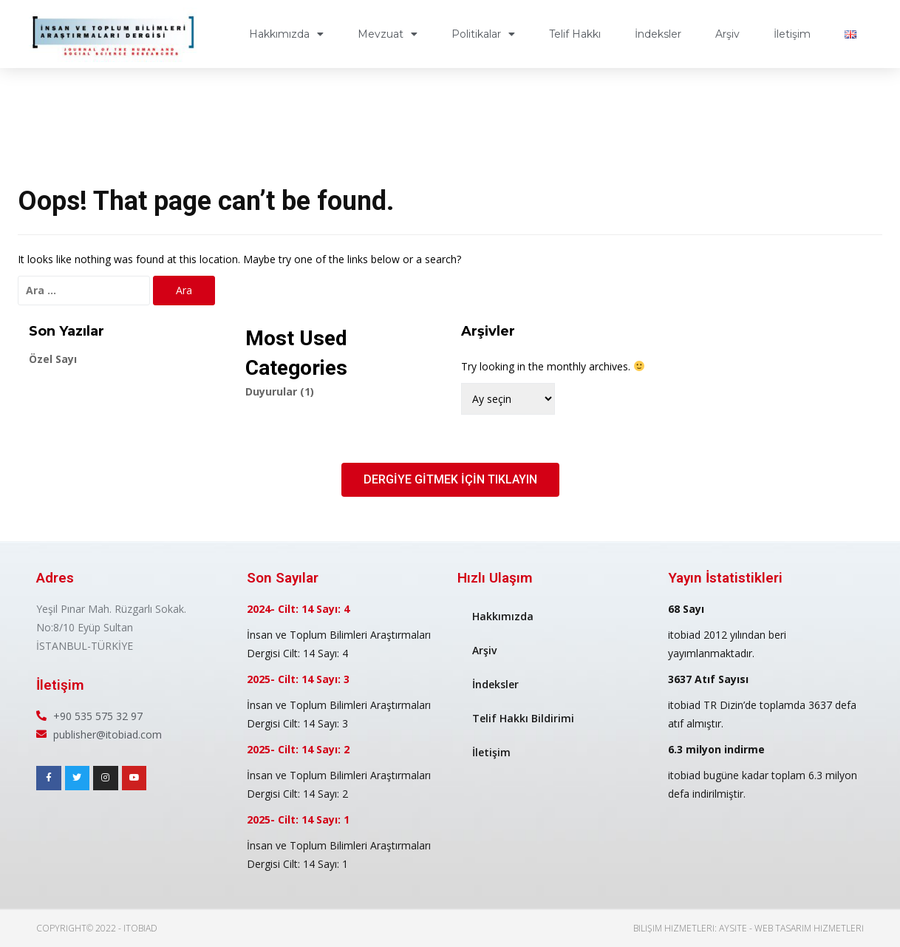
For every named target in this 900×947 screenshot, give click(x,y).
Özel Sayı (53, 359)
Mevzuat (387, 34)
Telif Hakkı (575, 34)
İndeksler (658, 34)
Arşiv (727, 34)
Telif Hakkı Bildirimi (523, 718)
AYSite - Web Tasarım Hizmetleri (791, 928)
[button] (450, 480)
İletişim (792, 34)
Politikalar (483, 34)
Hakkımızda (286, 34)
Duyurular (279, 391)
